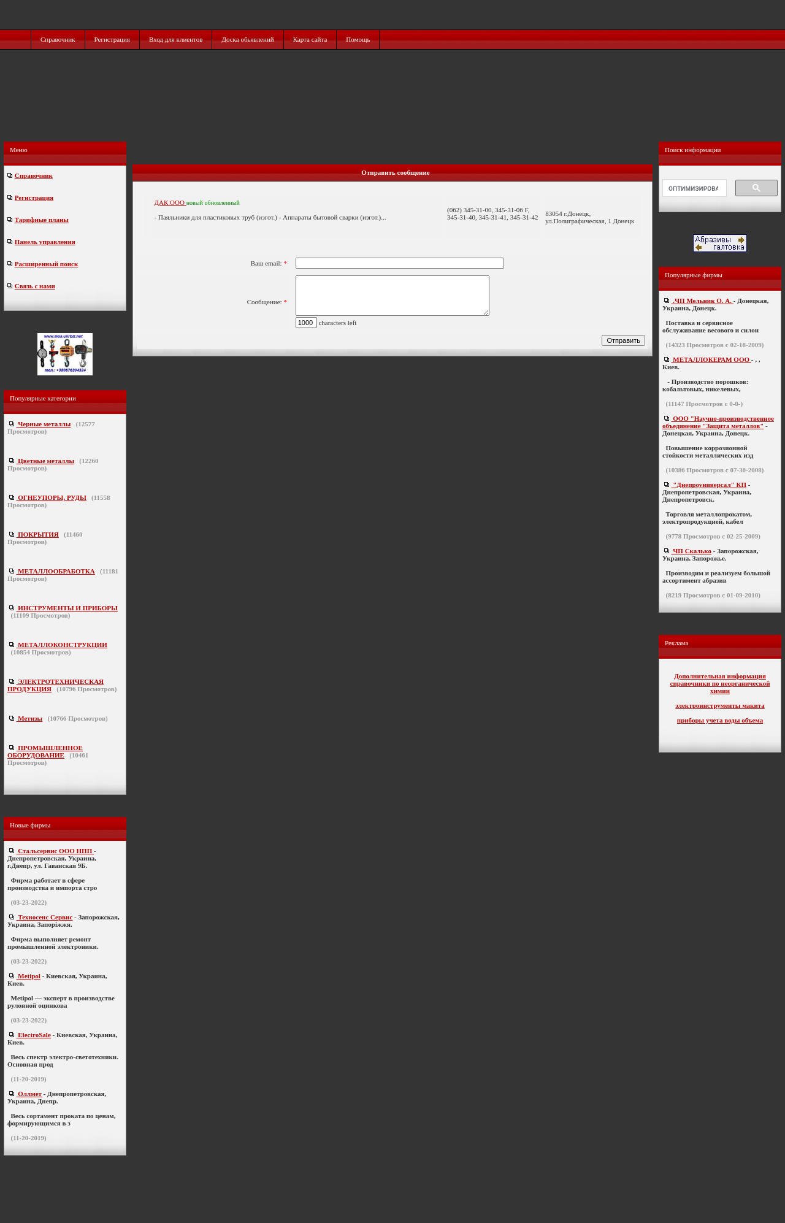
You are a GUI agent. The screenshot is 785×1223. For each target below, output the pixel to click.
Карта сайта (310, 39)
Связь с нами (35, 285)
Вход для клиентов (176, 39)
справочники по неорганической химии (720, 687)
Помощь (358, 39)
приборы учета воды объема (720, 720)
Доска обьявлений (247, 39)
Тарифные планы (42, 219)
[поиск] (693, 188)
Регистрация (112, 39)
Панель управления (45, 241)
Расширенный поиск (46, 263)
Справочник (57, 39)
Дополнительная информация (720, 676)
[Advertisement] (393, 108)
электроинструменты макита (720, 705)
